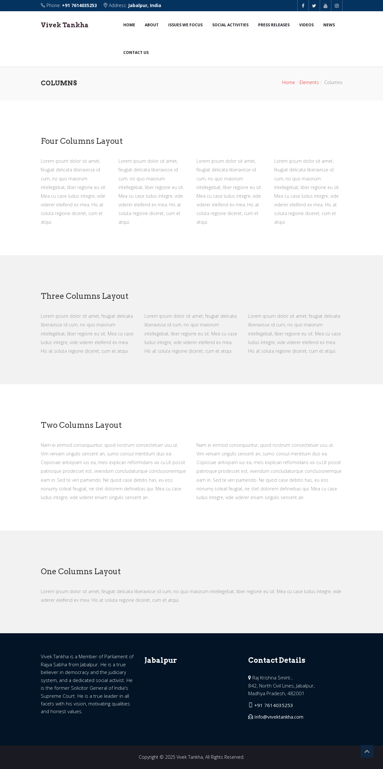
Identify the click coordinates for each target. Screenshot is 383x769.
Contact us (136, 52)
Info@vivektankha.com (278, 716)
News (329, 25)
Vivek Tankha (65, 25)
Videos (306, 25)
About (152, 25)
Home (129, 25)
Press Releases (274, 25)
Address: (132, 5)
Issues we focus (185, 25)
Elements (309, 82)
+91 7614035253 (79, 5)
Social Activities (230, 25)
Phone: (69, 5)
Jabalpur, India (144, 5)
